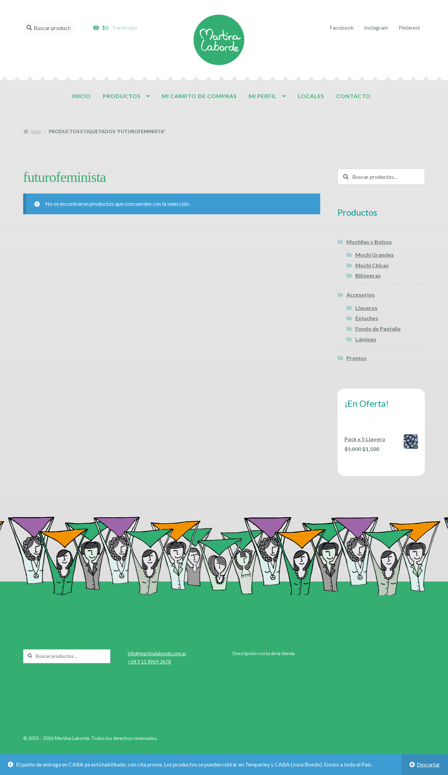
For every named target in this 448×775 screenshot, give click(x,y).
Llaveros (366, 308)
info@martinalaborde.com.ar (157, 653)
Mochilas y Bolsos (369, 241)
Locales (311, 96)
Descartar (428, 764)
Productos (122, 96)
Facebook (342, 27)
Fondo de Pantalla (378, 328)
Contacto (353, 96)
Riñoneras (368, 275)
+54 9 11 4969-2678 (149, 661)
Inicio (81, 96)
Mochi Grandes (374, 254)
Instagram (376, 27)
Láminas (365, 339)
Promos (356, 358)
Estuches (366, 318)
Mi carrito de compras (199, 96)
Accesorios (360, 294)
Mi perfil (263, 96)
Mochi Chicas (372, 265)
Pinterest (409, 27)
